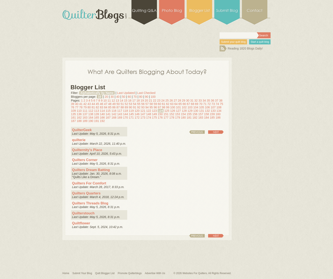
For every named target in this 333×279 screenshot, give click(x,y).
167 (108, 117)
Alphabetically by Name (97, 93)
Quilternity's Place (87, 150)
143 (119, 114)
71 (205, 104)
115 (108, 110)
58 (151, 104)
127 (178, 110)
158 (206, 114)
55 (139, 104)
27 (175, 100)
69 (196, 104)
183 (200, 117)
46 (101, 104)
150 (160, 114)
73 (213, 104)
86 (114, 107)
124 (160, 110)
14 (121, 100)
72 (209, 104)
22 (154, 100)
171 (131, 117)
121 (142, 110)
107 (213, 107)
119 (131, 110)
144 (125, 114)
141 (108, 114)
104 (195, 107)
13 (117, 100)
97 (159, 107)
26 (171, 100)
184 (206, 117)
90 (146, 96)
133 (213, 110)
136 (79, 114)
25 (167, 100)
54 (134, 104)
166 (102, 117)
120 (137, 110)
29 (183, 100)
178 (171, 117)
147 (142, 114)
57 (147, 104)
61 (163, 104)
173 (142, 117)
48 (109, 104)
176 (160, 117)
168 (113, 117)
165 (96, 117)
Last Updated (126, 93)
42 (85, 104)
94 (147, 107)
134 (218, 110)
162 (79, 117)
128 (184, 110)
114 (102, 110)
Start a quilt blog (260, 41)
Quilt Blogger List (104, 273)
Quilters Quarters (86, 193)
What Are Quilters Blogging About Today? (147, 71)
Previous (197, 132)
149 (154, 114)
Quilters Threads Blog (90, 203)
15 (125, 100)
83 (101, 107)
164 (90, 117)
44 (93, 104)
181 (189, 117)
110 (79, 110)
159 (212, 114)
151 (166, 114)
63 (172, 104)
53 (130, 104)
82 (97, 107)
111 (85, 110)
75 (221, 104)
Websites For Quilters (194, 273)
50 (123, 96)
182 (194, 117)
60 (129, 96)
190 (90, 121)
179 (177, 117)
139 (96, 114)
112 (90, 110)
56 (143, 104)
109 (73, 110)
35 (208, 100)
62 (167, 104)
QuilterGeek (82, 130)
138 (90, 114)
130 (195, 110)
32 (196, 100)
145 (131, 114)
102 (184, 107)
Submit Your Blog (82, 273)
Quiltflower (81, 223)
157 (200, 114)
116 (113, 110)
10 (99, 96)
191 (96, 121)
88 (122, 107)
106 (207, 107)
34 (204, 100)
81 (93, 107)
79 (85, 107)
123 (154, 110)
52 (126, 104)
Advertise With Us (155, 273)
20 (106, 96)
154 (183, 114)
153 (177, 114)
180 (183, 117)
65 (180, 104)
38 (221, 100)
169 (119, 117)
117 (119, 110)
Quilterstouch (83, 213)
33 (200, 100)
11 (109, 100)
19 (142, 100)
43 (89, 104)
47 (105, 104)
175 (154, 117)
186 (218, 117)
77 (76, 107)
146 (137, 114)
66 (184, 104)
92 (139, 107)
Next (216, 132)
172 (137, 117)
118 (125, 110)
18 (138, 100)
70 (135, 96)
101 (178, 107)
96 (155, 107)
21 (150, 100)
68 (192, 104)
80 (141, 96)
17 (134, 100)
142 (113, 114)
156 (194, 114)
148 (148, 114)
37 (216, 100)
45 (97, 104)
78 (81, 107)
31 (192, 100)
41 (81, 104)
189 (85, 121)
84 (105, 107)
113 (96, 110)
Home (65, 273)
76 (72, 107)
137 (85, 114)
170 (125, 117)
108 (218, 107)
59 (155, 104)
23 (159, 100)
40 (118, 96)
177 (166, 117)
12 (113, 100)
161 (73, 117)
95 (151, 107)
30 (112, 96)
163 (85, 117)
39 (72, 104)
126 (172, 110)
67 (188, 104)
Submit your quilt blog (233, 41)
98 (163, 107)
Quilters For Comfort (89, 183)
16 (129, 100)
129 (190, 110)
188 (79, 121)
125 (166, 110)
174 (148, 117)
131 (201, 110)
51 (122, 104)
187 (73, 121)
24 (163, 100)
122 (148, 110)
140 (102, 114)
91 (134, 107)
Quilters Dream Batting (91, 170)
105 (201, 107)
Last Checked (146, 93)
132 (207, 110)
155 (189, 114)
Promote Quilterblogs (130, 273)
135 (73, 114)
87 (118, 107)
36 (212, 100)
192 (102, 121)
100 (153, 96)
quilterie (79, 140)
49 (114, 104)
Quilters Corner (84, 160)
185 (212, 117)
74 (217, 104)
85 (109, 107)
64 (176, 104)
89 (126, 107)
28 (179, 100)
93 (143, 107)
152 (171, 114)
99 (167, 107)
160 (218, 114)
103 (190, 107)
